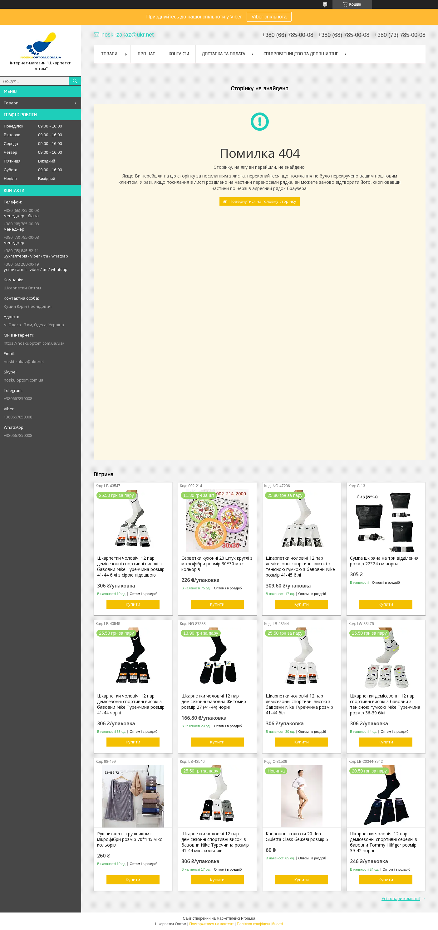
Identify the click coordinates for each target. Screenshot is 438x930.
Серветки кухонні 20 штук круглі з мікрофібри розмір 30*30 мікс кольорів (217, 563)
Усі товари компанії (400, 898)
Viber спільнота (269, 16)
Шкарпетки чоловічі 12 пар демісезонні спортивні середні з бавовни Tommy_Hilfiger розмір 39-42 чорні (383, 842)
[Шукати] (75, 81)
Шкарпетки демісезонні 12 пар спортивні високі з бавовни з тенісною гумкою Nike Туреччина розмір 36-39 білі (385, 704)
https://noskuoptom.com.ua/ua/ (34, 343)
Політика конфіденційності (260, 924)
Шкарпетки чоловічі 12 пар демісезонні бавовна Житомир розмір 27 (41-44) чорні (213, 701)
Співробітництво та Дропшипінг (300, 53)
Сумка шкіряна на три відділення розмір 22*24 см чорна (384, 561)
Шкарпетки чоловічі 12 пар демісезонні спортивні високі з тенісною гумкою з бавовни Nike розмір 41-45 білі (300, 566)
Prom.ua (248, 918)
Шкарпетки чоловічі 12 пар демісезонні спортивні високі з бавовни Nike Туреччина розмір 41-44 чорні (131, 704)
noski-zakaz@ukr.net (24, 361)
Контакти (179, 53)
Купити (133, 604)
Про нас (146, 53)
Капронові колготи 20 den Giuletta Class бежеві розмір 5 (297, 836)
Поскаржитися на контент (211, 924)
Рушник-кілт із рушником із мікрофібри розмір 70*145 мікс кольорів (129, 839)
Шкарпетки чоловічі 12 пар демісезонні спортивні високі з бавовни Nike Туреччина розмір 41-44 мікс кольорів (215, 842)
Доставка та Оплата (223, 53)
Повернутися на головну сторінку (262, 201)
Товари (11, 103)
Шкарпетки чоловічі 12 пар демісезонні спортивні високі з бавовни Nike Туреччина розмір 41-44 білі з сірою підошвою (131, 566)
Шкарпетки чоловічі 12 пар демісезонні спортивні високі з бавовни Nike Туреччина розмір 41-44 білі (299, 704)
